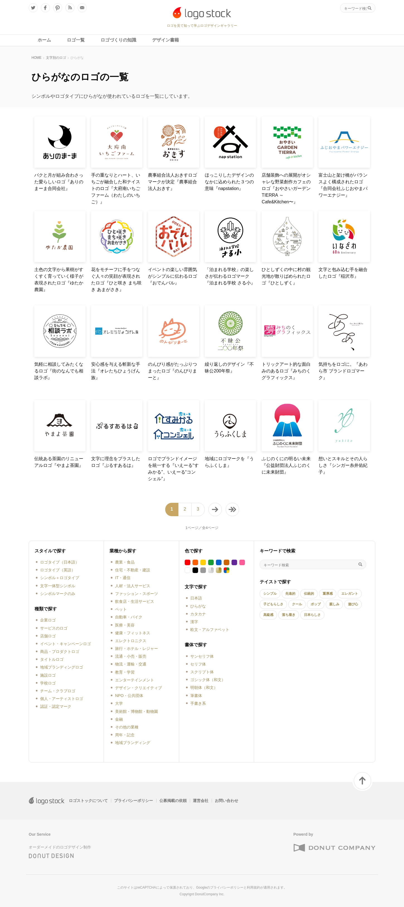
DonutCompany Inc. (209, 894)
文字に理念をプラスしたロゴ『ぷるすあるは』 (115, 462)
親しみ (334, 604)
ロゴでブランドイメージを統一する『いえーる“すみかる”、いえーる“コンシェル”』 (173, 468)
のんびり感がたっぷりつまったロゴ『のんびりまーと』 (172, 371)
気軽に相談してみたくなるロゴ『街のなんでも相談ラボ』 (58, 371)
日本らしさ (312, 615)
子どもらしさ (273, 604)
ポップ (316, 604)
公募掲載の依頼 (173, 801)
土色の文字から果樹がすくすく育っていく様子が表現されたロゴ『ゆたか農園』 (58, 279)
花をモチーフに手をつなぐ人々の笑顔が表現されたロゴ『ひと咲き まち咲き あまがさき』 (116, 279)
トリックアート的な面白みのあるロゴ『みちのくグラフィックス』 (286, 371)
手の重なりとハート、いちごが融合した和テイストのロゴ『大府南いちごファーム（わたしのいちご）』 (115, 188)
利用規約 (253, 887)
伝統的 (309, 594)
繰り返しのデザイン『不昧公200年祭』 (229, 367)
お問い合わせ (226, 801)
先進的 (290, 594)
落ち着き (288, 615)
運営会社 (200, 801)
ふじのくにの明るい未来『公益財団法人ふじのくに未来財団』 (286, 465)
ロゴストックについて (88, 801)
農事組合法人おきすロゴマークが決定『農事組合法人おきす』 (172, 182)
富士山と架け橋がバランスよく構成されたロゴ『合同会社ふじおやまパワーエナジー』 (343, 185)
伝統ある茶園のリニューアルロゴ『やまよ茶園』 (58, 462)
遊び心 (353, 604)
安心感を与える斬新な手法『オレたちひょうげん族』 (115, 371)
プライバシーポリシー (133, 801)
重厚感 (328, 594)
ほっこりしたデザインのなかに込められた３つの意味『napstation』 (229, 182)
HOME (36, 58)
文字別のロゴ (56, 58)
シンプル (270, 594)
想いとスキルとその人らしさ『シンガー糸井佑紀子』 (343, 465)
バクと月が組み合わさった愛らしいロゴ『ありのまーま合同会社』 (58, 182)
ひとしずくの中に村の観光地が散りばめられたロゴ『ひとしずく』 (286, 276)
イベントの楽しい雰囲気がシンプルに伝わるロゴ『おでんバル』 (172, 276)
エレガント (349, 594)
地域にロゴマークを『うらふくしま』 (229, 462)
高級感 (268, 615)
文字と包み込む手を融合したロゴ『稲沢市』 (343, 273)
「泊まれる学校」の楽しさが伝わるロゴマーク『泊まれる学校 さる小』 (230, 276)
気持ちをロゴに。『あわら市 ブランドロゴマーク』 (343, 371)
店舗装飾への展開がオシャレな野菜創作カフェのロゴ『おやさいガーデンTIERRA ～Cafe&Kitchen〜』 (286, 188)
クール (297, 604)
